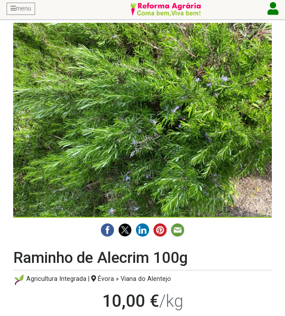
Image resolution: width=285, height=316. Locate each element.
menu (21, 8)
